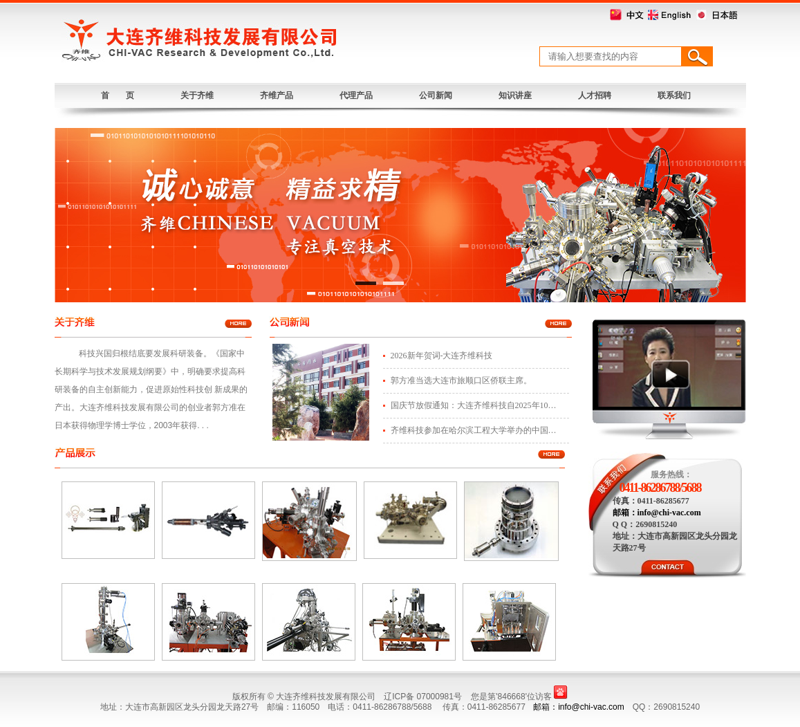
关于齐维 (197, 95)
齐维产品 (276, 95)
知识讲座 (515, 95)
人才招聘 (594, 95)
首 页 (117, 95)
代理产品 (356, 95)
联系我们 (674, 95)
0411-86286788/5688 (660, 488)
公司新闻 (435, 95)
